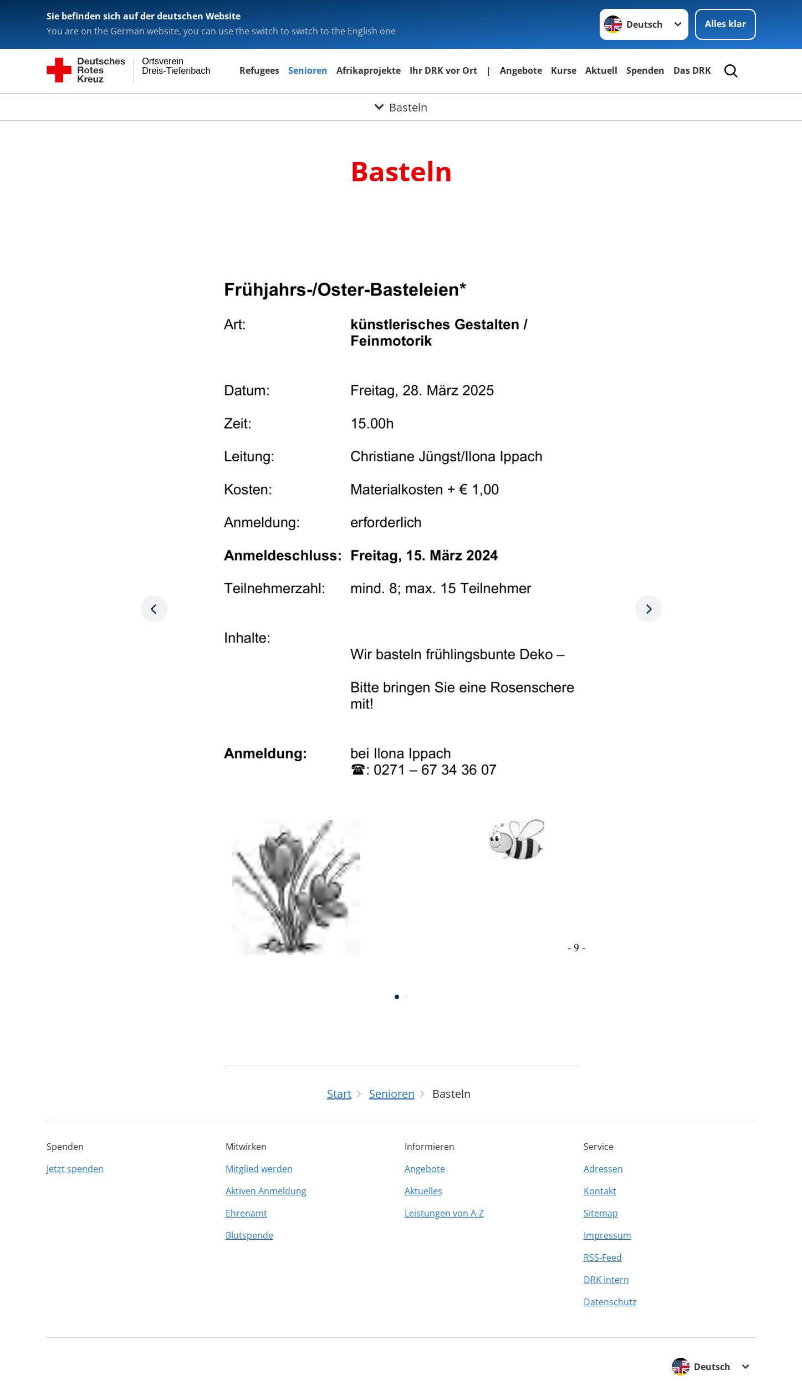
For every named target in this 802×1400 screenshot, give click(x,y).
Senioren (308, 70)
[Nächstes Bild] (154, 608)
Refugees (259, 70)
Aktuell (601, 70)
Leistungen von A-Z (444, 1213)
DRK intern (606, 1280)
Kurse (563, 70)
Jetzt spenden (75, 1169)
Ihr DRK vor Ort (443, 70)
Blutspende (249, 1235)
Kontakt (600, 1191)
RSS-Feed (603, 1257)
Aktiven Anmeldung (266, 1191)
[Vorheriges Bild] (648, 608)
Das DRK (692, 70)
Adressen (603, 1169)
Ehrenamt (246, 1213)
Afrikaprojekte (368, 70)
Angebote (521, 70)
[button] (397, 997)
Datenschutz (610, 1302)
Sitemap (601, 1213)
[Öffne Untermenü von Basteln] (401, 107)
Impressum (607, 1235)
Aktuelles (423, 1191)
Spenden (645, 70)
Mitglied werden (259, 1169)
